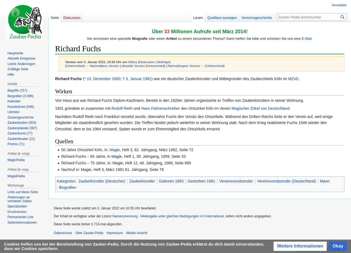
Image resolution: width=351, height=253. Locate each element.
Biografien (67, 187)
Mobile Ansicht (136, 233)
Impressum (115, 233)
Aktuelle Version (133, 66)
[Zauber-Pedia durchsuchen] (311, 17)
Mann (325, 181)
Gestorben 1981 (201, 181)
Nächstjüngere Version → (186, 66)
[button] (300, 246)
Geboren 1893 (171, 181)
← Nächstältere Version (102, 66)
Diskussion (147, 62)
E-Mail (307, 38)
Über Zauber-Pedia (89, 233)
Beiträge (163, 62)
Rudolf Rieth (121, 108)
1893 (116, 79)
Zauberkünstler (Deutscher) (101, 181)
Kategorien (66, 181)
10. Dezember (99, 79)
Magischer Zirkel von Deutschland (261, 108)
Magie (114, 150)
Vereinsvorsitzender (236, 181)
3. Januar (134, 79)
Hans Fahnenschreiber (160, 108)
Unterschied (75, 66)
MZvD (293, 79)
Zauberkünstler (142, 181)
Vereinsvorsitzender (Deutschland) (286, 181)
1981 (147, 79)
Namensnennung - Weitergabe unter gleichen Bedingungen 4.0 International (167, 216)
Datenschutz (63, 233)
